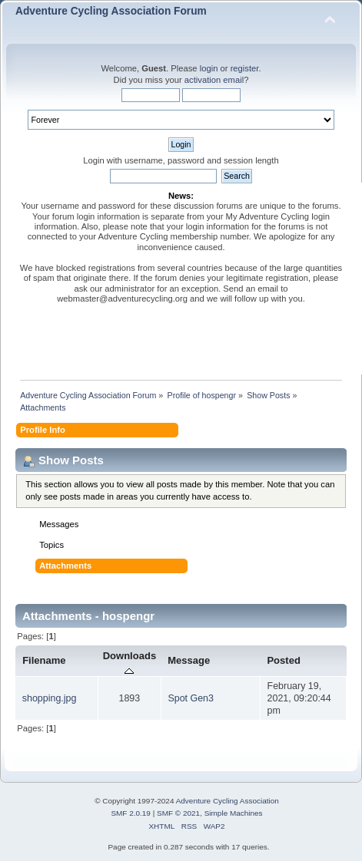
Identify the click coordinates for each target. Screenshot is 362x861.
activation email (214, 79)
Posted (283, 660)
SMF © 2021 (178, 813)
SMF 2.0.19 (131, 813)
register (245, 68)
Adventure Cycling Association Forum (111, 11)
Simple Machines (233, 813)
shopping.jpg (49, 698)
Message (189, 660)
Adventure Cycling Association (227, 801)
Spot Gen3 (191, 698)
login (209, 68)
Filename (44, 660)
